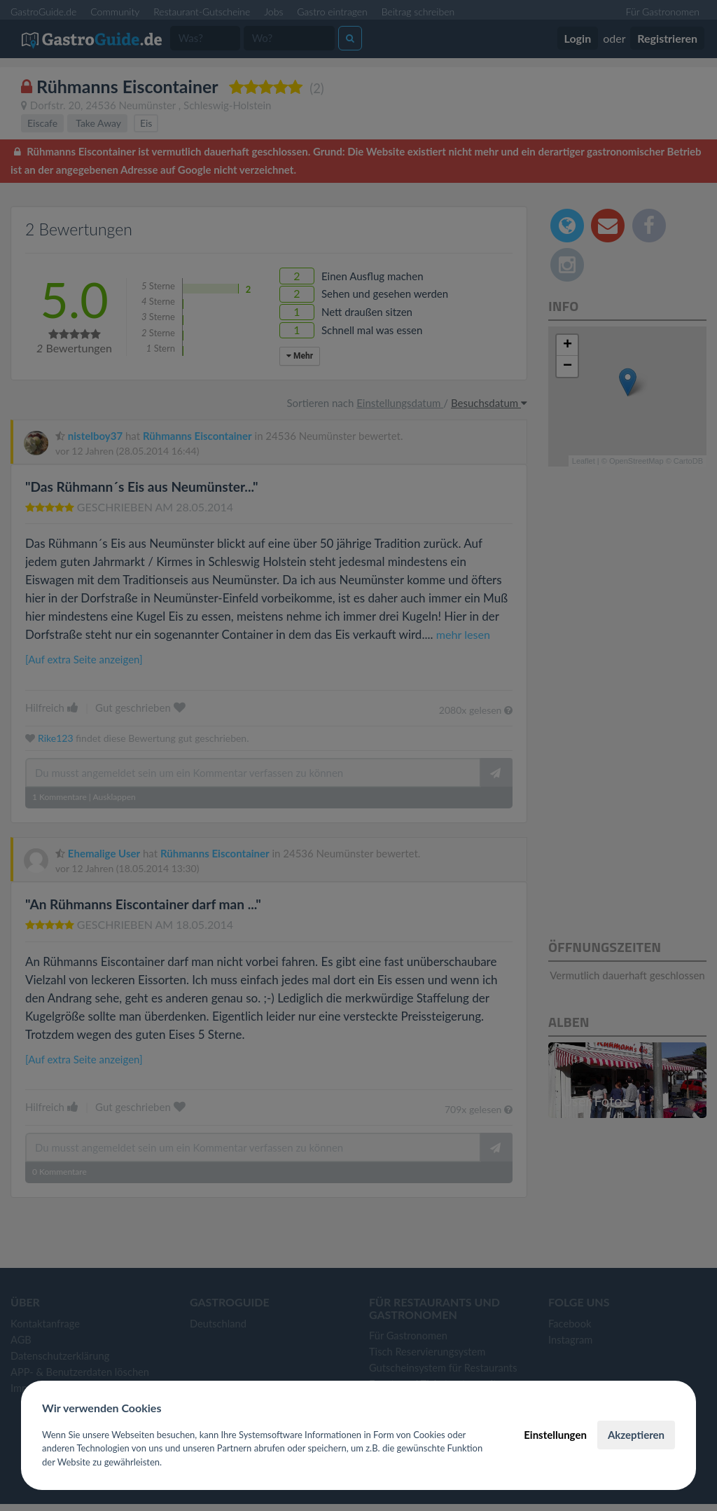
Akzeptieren (636, 1434)
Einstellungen (555, 1434)
